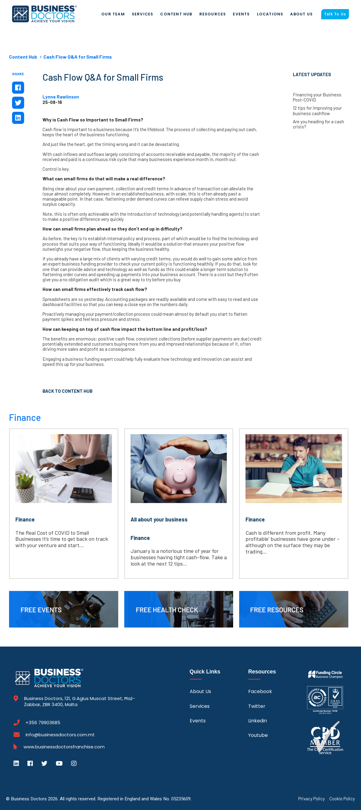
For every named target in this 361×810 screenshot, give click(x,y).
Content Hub (176, 14)
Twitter (256, 706)
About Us (301, 14)
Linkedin (257, 720)
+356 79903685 (43, 723)
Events (241, 14)
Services (143, 14)
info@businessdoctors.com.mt (60, 734)
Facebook (260, 691)
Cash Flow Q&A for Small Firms (77, 57)
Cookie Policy (342, 798)
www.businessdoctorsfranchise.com (64, 747)
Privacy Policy (311, 798)
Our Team (113, 14)
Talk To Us (335, 14)
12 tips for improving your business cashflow (317, 110)
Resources (212, 14)
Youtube (258, 735)
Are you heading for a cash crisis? (318, 124)
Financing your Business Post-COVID (317, 97)
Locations (270, 14)
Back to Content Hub (68, 391)
